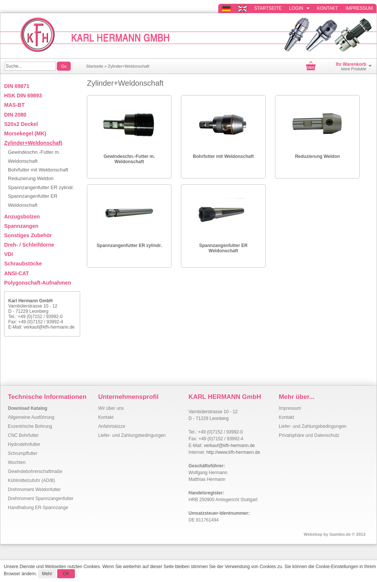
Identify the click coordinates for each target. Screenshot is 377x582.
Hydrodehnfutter (24, 444)
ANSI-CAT (16, 273)
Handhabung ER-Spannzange (38, 507)
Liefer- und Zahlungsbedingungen (132, 435)
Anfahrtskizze (111, 426)
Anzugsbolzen (22, 217)
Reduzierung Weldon (317, 156)
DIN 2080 (15, 115)
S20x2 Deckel (21, 124)
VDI (8, 254)
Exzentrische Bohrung (30, 426)
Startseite (268, 8)
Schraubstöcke (23, 264)
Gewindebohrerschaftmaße (35, 471)
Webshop (313, 534)
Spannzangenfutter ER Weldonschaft (223, 248)
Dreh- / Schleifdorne (29, 245)
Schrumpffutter (22, 453)
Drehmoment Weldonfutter (34, 489)
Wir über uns (111, 408)
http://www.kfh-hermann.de (233, 452)
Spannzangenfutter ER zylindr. (129, 245)
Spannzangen (21, 226)
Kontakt (327, 8)
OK (66, 573)
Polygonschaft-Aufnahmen (37, 283)
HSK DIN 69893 (23, 95)
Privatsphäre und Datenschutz (309, 435)
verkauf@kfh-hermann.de (49, 327)
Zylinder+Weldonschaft (128, 66)
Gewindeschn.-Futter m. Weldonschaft (129, 159)
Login (299, 8)
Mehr (47, 573)
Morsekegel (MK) (25, 133)
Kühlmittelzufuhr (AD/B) (31, 480)
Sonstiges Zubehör (28, 235)
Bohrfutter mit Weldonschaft (223, 156)
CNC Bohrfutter (23, 435)
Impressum (359, 8)
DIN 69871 (16, 86)
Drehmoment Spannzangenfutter (40, 498)
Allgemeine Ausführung (31, 417)
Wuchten (17, 462)
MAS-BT (14, 105)
